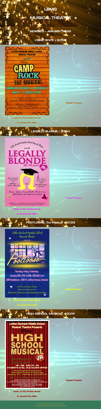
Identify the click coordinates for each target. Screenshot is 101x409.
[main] (50, 13)
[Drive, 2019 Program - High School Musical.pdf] (74, 349)
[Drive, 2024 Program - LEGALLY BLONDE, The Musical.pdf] (74, 166)
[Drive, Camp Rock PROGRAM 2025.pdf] (74, 73)
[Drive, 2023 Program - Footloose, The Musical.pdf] (74, 258)
